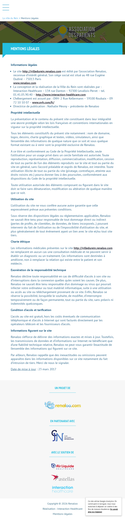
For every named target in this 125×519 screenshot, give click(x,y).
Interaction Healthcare (70, 508)
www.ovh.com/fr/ (43, 102)
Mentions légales (62, 514)
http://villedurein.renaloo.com (41, 71)
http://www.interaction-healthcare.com (61, 95)
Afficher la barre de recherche (120, 7)
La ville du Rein (62, 7)
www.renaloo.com (24, 83)
